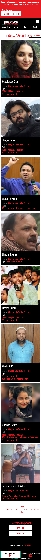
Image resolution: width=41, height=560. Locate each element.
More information (7, 10)
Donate (16, 27)
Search (35, 27)
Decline (16, 14)
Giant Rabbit (27, 545)
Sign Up (20, 533)
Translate (36, 35)
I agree (6, 14)
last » (23, 512)
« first (22, 507)
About (25, 27)
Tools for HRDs (6, 27)
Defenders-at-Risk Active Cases (31, 553)
